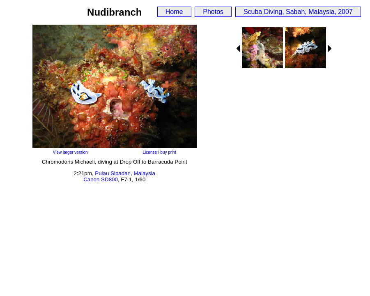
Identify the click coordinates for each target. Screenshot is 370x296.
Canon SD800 (100, 179)
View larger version (70, 152)
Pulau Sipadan (113, 173)
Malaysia (144, 173)
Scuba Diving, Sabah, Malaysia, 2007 (298, 11)
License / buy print (159, 152)
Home (174, 11)
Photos (213, 11)
